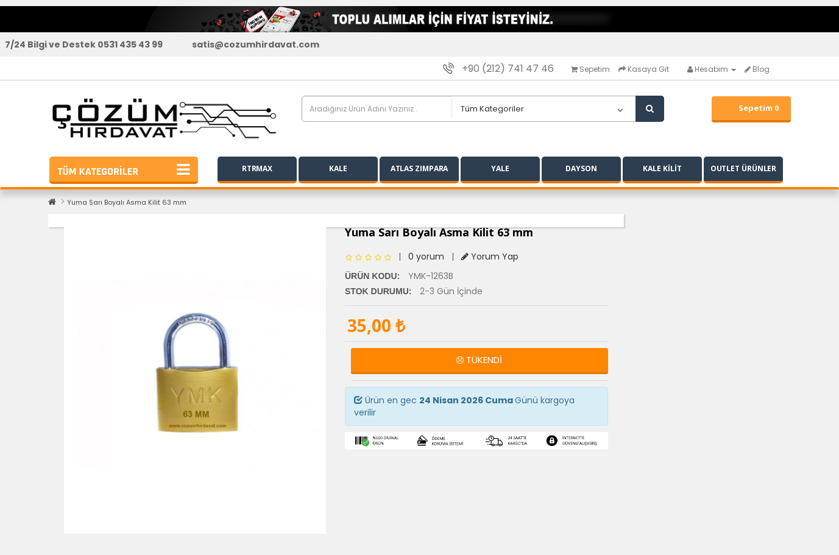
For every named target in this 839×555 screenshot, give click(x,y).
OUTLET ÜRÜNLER (743, 168)
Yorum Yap (490, 256)
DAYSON (581, 168)
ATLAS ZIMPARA (419, 168)
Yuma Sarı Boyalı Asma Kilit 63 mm (126, 202)
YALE (500, 168)
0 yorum (426, 256)
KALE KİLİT (662, 168)
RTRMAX (257, 168)
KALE (338, 168)
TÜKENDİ (479, 359)
